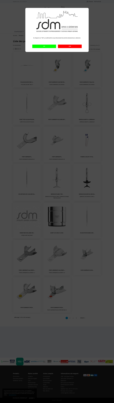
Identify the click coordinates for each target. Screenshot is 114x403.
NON (70, 46)
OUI (44, 46)
